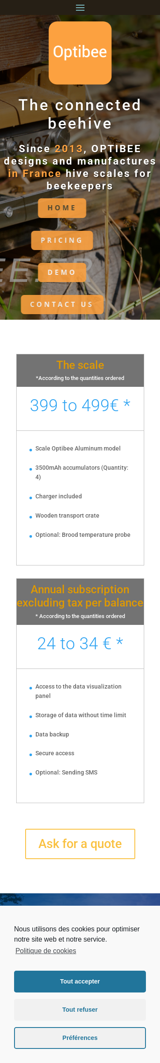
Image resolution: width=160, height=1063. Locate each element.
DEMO (43, 272)
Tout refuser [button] (80, 1009)
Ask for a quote (80, 843)
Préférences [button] (79, 1037)
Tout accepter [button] (80, 981)
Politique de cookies (45, 950)
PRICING (42, 240)
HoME (43, 207)
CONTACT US (43, 304)
